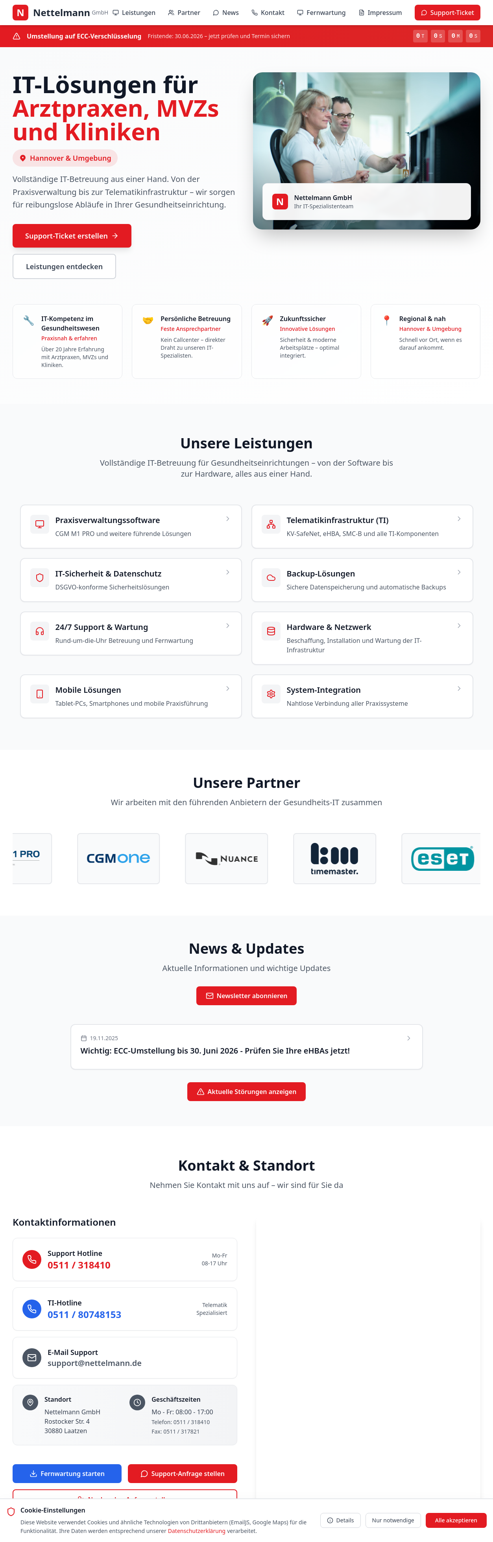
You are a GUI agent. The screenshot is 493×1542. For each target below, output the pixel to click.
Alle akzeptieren (456, 1520)
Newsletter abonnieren (247, 996)
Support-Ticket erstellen (72, 235)
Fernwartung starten (67, 1474)
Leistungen (134, 12)
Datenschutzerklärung (196, 1531)
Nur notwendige (393, 1520)
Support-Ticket (447, 12)
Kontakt (267, 12)
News (226, 12)
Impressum (380, 12)
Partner (184, 12)
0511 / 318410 (79, 1265)
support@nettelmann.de (95, 1363)
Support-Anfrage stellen (182, 1474)
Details (340, 1520)
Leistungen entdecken (64, 266)
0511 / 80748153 (84, 1315)
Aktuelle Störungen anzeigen (247, 1092)
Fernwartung (321, 12)
